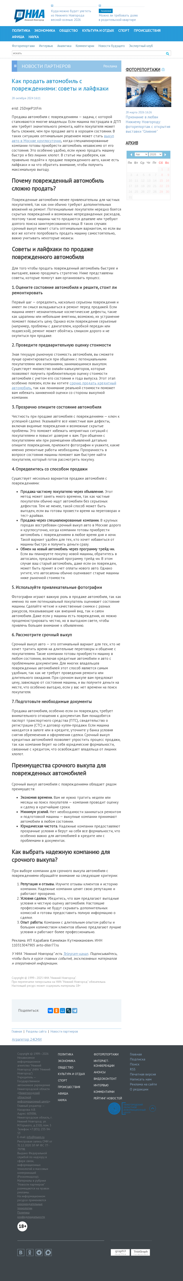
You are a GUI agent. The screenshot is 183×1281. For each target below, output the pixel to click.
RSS (132, 1069)
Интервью (46, 46)
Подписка (137, 1059)
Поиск (134, 1064)
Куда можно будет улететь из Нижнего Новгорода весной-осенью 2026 (71, 15)
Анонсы (100, 1072)
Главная (17, 1031)
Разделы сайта (36, 1031)
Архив (132, 143)
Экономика (44, 30)
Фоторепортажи (23, 46)
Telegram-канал (75, 953)
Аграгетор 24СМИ (27, 1039)
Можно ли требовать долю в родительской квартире (118, 17)
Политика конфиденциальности (31, 1215)
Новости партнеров (64, 1031)
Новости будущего (112, 46)
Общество (68, 30)
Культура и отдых (98, 30)
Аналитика (64, 46)
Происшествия (147, 30)
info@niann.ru (36, 1137)
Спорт (123, 30)
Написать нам (141, 1079)
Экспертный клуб (141, 46)
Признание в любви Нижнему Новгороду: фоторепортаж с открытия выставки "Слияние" (148, 124)
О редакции (139, 1089)
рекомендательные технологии (30, 1206)
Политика (21, 30)
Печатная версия (143, 1074)
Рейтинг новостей (108, 1098)
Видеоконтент (105, 1079)
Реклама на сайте (143, 1084)
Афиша (18, 37)
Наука (33, 37)
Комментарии (85, 46)
